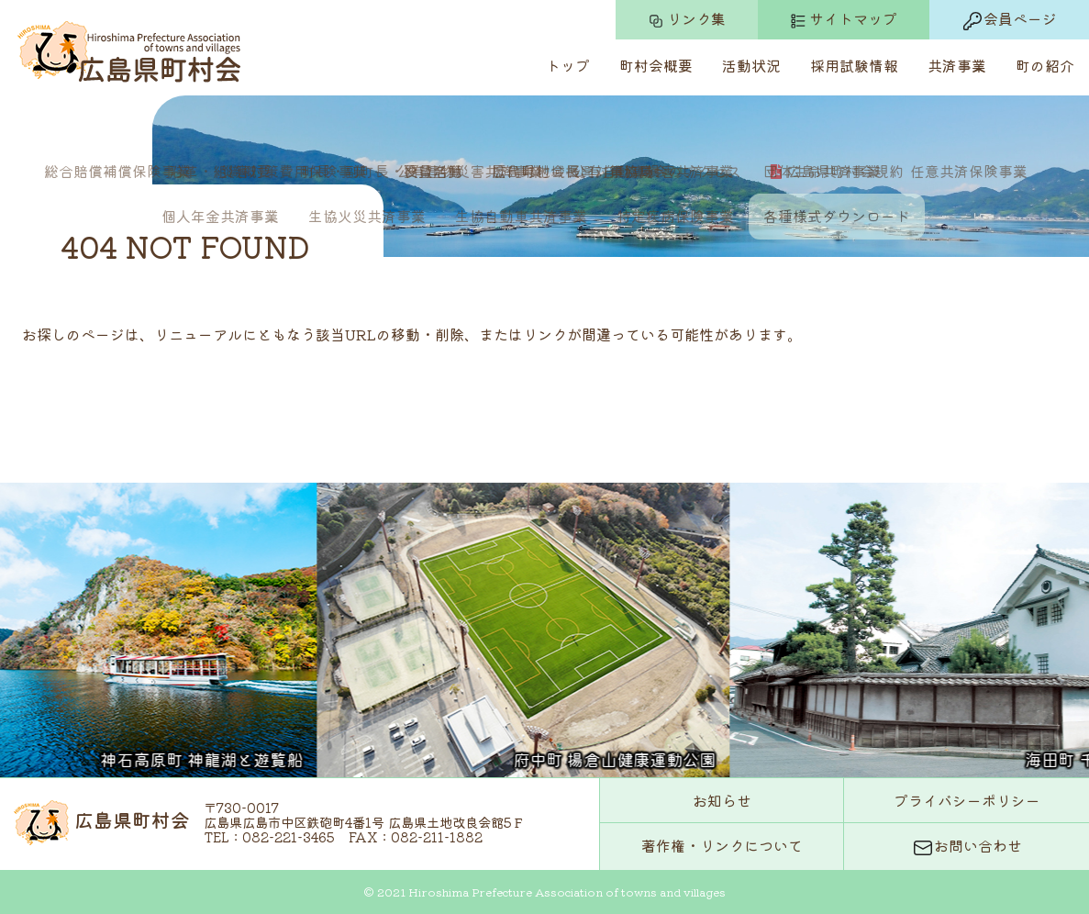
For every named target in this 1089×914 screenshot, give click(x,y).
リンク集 (687, 18)
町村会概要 (656, 65)
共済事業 (957, 65)
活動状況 (751, 65)
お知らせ (722, 800)
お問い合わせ (967, 846)
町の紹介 (1045, 65)
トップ (568, 65)
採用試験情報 (854, 65)
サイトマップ (843, 18)
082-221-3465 (288, 836)
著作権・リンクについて (722, 845)
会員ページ (1009, 19)
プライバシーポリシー (967, 800)
